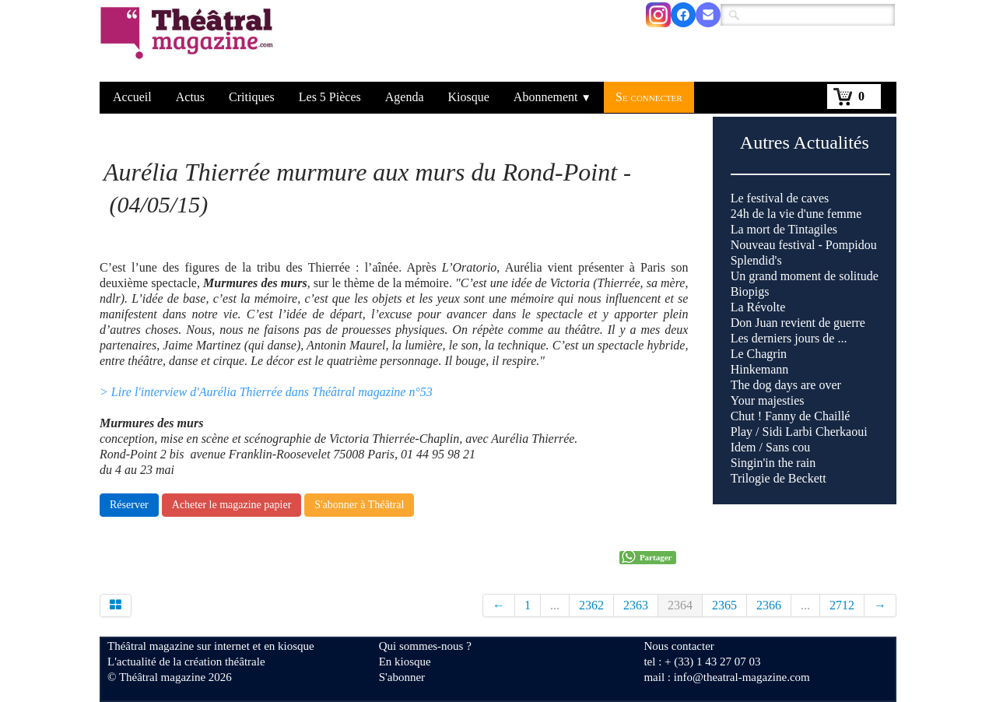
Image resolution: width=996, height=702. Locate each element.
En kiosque (405, 661)
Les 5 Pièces (330, 97)
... (554, 605)
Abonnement (552, 97)
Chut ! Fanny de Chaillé (790, 416)
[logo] (189, 43)
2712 (841, 605)
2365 (724, 605)
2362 (591, 605)
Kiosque (468, 97)
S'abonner (402, 677)
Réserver (129, 505)
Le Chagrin (759, 353)
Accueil (132, 97)
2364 (680, 605)
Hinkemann (760, 369)
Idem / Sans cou (771, 447)
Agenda (404, 97)
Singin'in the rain (773, 462)
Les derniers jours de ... (789, 338)
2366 (768, 605)
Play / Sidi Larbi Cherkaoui (799, 431)
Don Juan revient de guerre (798, 322)
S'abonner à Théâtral (359, 505)
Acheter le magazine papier (232, 505)
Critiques (252, 97)
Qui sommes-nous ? (425, 646)
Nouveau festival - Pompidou (804, 244)
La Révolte (758, 307)
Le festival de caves (780, 198)
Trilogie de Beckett (778, 478)
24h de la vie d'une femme (796, 213)
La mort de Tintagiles (784, 229)
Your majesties (768, 400)
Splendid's (756, 260)
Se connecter (648, 97)
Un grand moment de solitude (805, 276)
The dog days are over (786, 384)
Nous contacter (679, 646)
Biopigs (750, 291)
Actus (190, 97)
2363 (635, 605)
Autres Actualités (804, 142)
